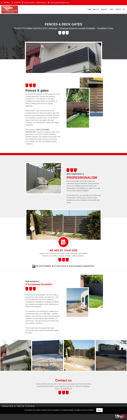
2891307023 (7, 2)
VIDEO (111, 9)
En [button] (124, 9)
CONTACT (118, 9)
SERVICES (104, 9)
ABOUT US (96, 9)
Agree (99, 410)
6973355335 (17, 2)
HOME (89, 9)
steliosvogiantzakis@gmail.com (59, 2)
